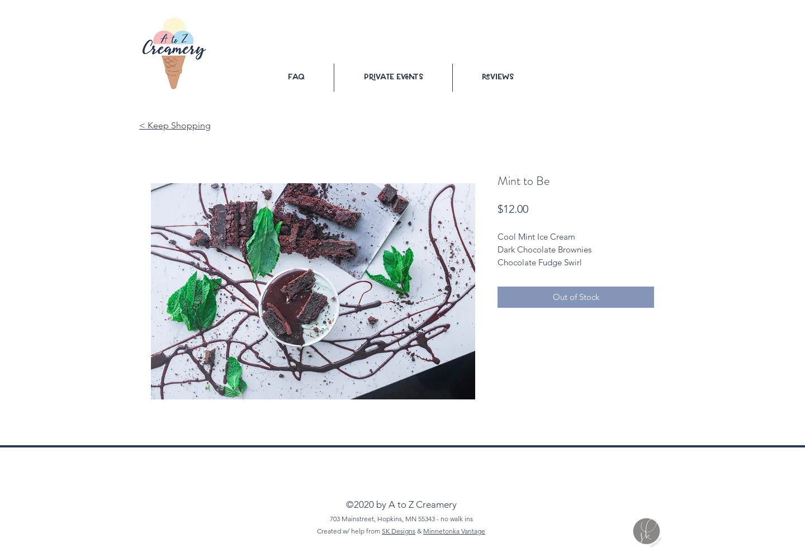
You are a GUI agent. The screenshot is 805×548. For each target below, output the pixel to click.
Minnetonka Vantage (454, 531)
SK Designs (398, 531)
